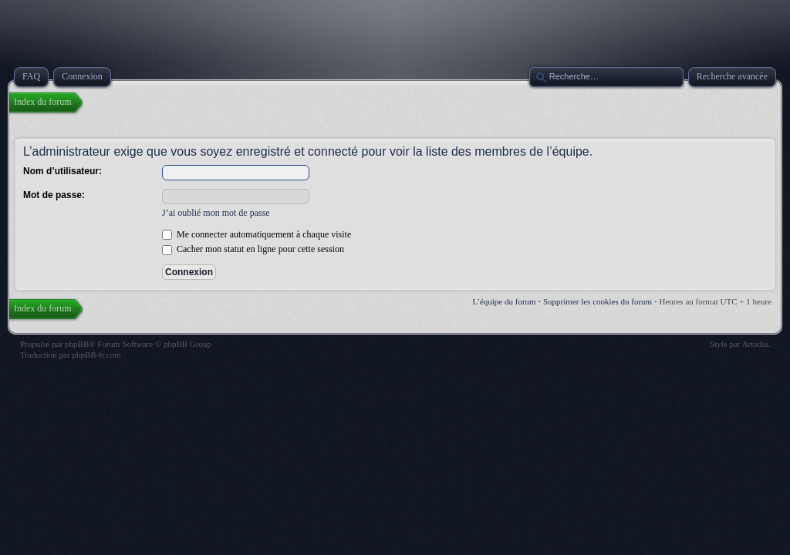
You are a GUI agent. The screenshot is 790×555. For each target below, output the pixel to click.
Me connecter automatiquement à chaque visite (256, 234)
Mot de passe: (54, 195)
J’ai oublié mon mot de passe (216, 212)
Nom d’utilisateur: (62, 171)
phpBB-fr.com (96, 354)
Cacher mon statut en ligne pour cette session (253, 249)
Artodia (755, 343)
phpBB (77, 343)
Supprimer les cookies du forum (597, 301)
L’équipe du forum (504, 301)
